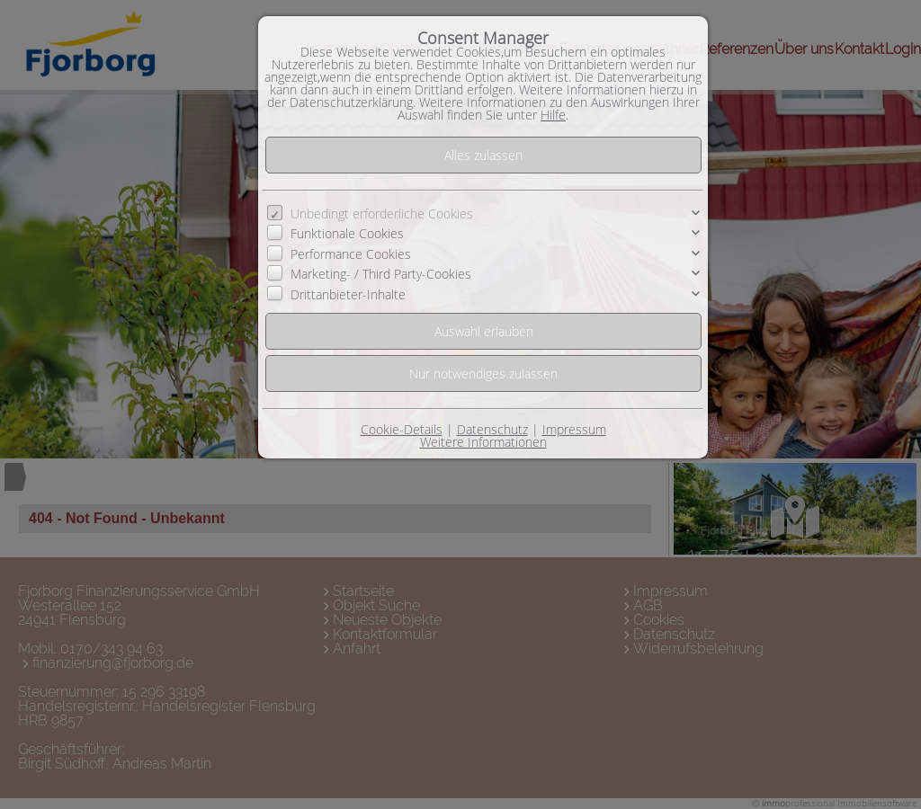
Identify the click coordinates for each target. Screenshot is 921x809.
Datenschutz (492, 429)
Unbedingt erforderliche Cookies (382, 213)
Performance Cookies (351, 253)
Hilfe (553, 114)
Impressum (574, 429)
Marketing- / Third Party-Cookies (381, 273)
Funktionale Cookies (347, 233)
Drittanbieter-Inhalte (348, 293)
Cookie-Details (402, 429)
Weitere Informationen (483, 441)
